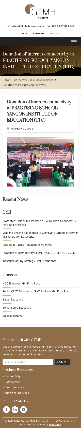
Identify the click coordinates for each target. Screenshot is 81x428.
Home (6, 79)
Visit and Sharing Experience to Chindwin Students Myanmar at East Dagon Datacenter (40, 234)
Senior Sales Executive (17, 307)
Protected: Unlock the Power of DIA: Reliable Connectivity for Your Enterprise (39, 222)
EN (51, 33)
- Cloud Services (13, 387)
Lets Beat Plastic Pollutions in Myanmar (27, 244)
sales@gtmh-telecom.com (28, 26)
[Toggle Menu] (74, 41)
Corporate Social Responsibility (34, 79)
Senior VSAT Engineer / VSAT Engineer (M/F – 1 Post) (36, 291)
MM (58, 33)
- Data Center (11, 381)
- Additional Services (16, 392)
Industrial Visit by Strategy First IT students (29, 261)
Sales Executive (13, 299)
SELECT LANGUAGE (33, 33)
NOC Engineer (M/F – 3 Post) (22, 283)
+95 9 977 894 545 (63, 26)
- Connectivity (11, 376)
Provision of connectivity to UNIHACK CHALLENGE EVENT (40, 252)
